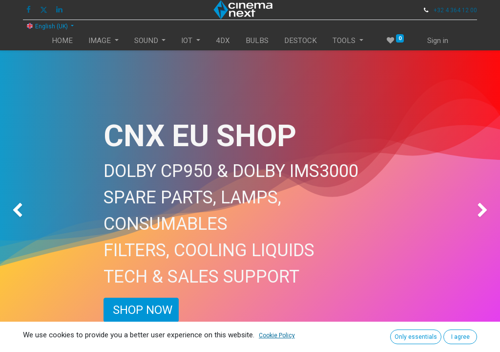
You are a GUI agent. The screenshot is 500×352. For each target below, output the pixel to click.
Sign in (437, 40)
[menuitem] (62, 40)
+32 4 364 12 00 (455, 10)
